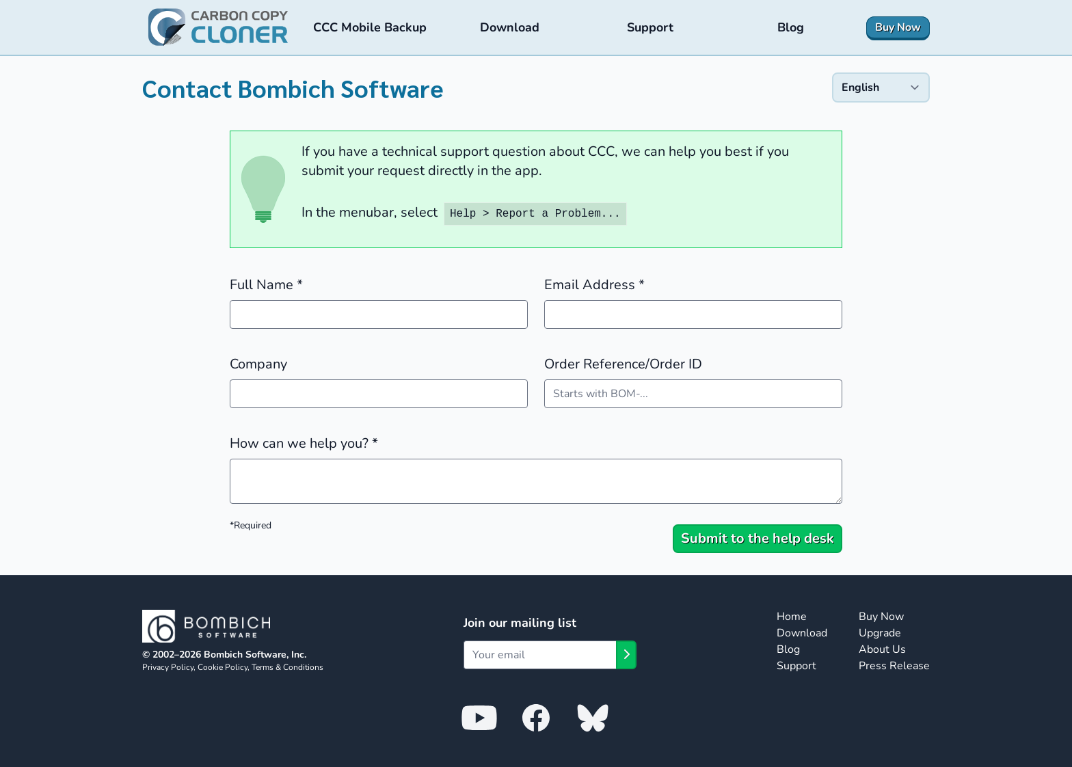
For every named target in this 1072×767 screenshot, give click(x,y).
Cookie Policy (222, 667)
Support (796, 665)
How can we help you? (304, 443)
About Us (882, 649)
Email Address (594, 284)
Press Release (894, 665)
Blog (788, 649)
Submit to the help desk (757, 538)
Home (792, 616)
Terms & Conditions (287, 667)
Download (802, 633)
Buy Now (881, 616)
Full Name (266, 284)
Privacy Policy (167, 667)
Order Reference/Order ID (623, 364)
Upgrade (880, 633)
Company (258, 364)
